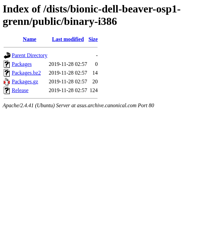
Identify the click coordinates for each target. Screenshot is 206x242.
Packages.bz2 (26, 73)
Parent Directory (29, 55)
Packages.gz (25, 81)
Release (20, 90)
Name (29, 39)
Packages (22, 64)
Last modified (68, 39)
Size (93, 39)
